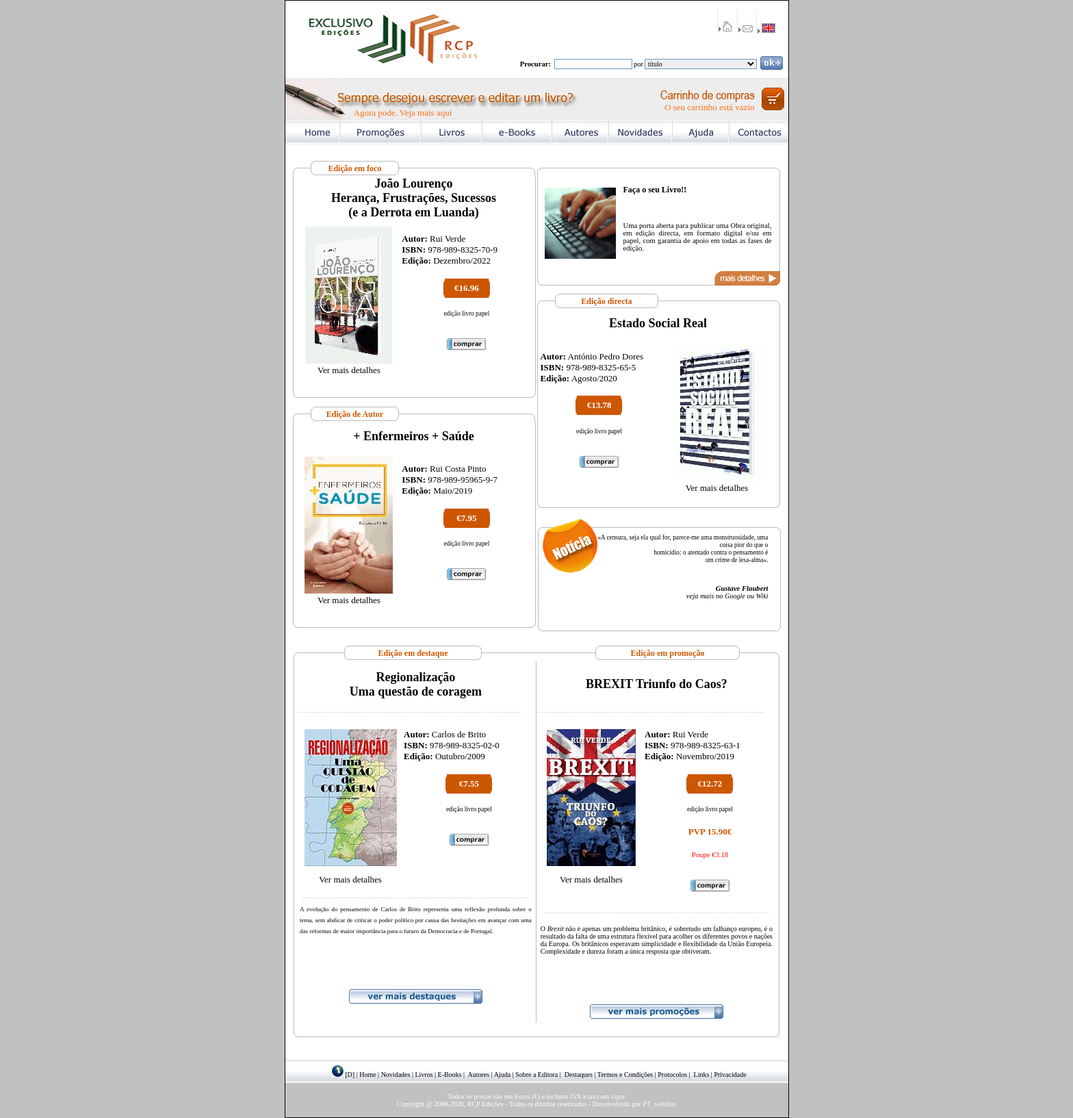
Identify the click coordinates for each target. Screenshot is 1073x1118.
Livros (423, 1074)
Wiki (762, 596)
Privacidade (730, 1074)
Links (702, 1074)
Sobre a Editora (536, 1074)
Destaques (579, 1074)
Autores (479, 1074)
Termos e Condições (625, 1074)
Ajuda (502, 1074)
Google (735, 596)
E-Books (450, 1074)
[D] (349, 1074)
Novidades (396, 1074)
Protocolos (672, 1074)
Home (367, 1074)
